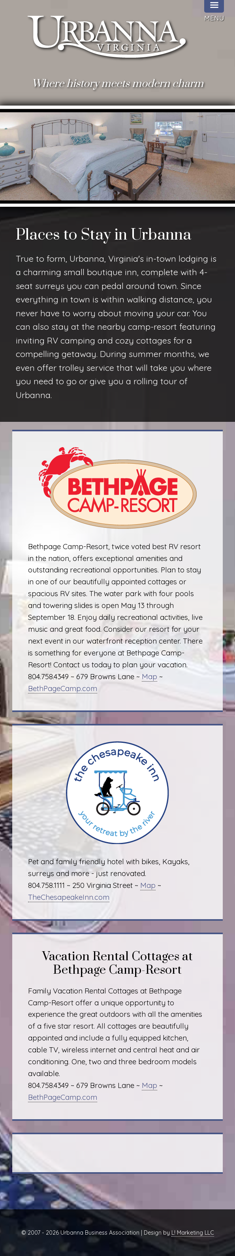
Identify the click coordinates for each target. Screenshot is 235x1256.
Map (149, 676)
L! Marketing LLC (192, 1232)
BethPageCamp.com (62, 688)
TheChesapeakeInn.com (68, 897)
